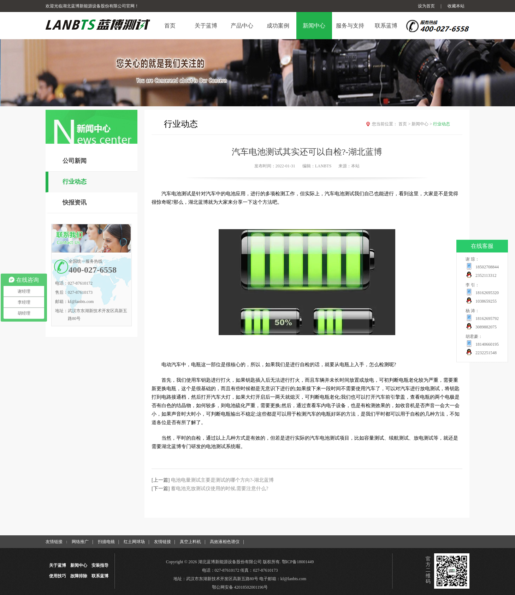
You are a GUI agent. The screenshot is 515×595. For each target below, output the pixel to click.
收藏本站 (456, 6)
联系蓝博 (99, 575)
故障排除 (78, 575)
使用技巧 (57, 575)
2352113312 (486, 275)
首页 (405, 123)
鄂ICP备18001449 (298, 561)
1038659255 (486, 301)
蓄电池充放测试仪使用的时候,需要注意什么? (219, 488)
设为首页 (426, 6)
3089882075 (486, 327)
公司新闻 (75, 160)
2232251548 (486, 352)
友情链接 (162, 541)
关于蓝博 (57, 565)
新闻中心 (422, 123)
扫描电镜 (106, 541)
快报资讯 (75, 202)
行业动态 (75, 181)
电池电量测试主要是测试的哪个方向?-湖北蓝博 (222, 480)
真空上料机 (190, 541)
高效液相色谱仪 (224, 541)
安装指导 (99, 565)
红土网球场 (134, 541)
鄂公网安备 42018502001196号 (240, 587)
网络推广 (80, 541)
